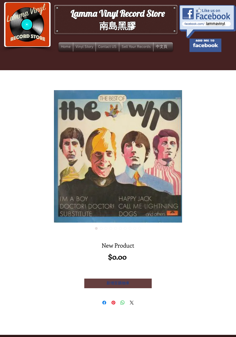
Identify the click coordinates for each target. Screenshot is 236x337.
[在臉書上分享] (104, 303)
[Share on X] (132, 303)
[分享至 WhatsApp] (122, 303)
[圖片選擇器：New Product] (96, 228)
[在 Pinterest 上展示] (113, 303)
